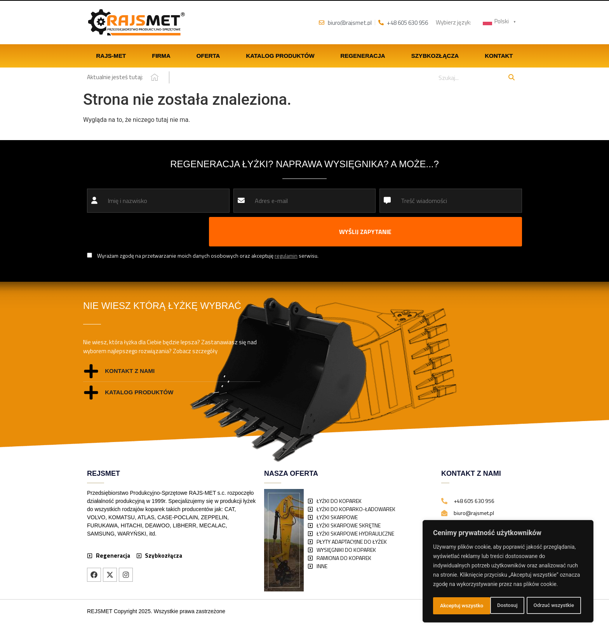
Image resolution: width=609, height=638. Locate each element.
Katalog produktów (280, 56)
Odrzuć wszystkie (496, 606)
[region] (508, 572)
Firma (161, 56)
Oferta (208, 56)
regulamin (286, 256)
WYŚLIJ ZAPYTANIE (365, 232)
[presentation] (146, 232)
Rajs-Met (111, 56)
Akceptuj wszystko (554, 606)
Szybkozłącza (435, 56)
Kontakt (499, 56)
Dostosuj (449, 606)
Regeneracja (363, 56)
